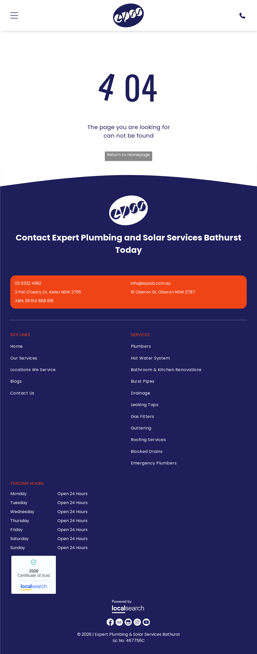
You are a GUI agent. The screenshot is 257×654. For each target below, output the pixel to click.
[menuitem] (64, 347)
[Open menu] (14, 15)
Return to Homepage (128, 155)
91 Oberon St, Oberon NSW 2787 (163, 292)
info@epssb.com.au (150, 283)
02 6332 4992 (28, 283)
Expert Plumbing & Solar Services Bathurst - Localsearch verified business (33, 575)
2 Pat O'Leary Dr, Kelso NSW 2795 (48, 292)
